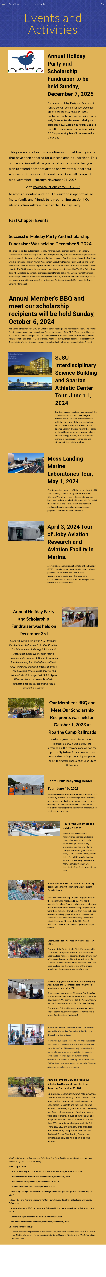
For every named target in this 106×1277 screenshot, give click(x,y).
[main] (53, 23)
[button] (3, 4)
